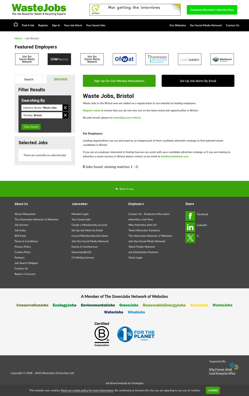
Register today (91, 110)
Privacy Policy (23, 246)
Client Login (135, 257)
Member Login (80, 214)
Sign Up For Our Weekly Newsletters (119, 81)
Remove (65, 108)
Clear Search (31, 126)
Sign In (56, 25)
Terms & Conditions (26, 241)
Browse (61, 79)
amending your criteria (127, 117)
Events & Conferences (85, 246)
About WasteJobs (25, 214)
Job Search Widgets (26, 263)
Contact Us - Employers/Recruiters (149, 214)
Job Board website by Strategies (124, 383)
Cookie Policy (23, 252)
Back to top (126, 188)
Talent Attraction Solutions (144, 230)
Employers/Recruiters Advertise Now (212, 9)
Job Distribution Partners (143, 252)
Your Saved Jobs (95, 25)
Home (16, 24)
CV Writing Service (83, 257)
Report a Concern (25, 273)
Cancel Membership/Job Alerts (90, 235)
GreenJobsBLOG (81, 252)
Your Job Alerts (73, 25)
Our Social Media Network (206, 25)
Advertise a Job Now (140, 219)
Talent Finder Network (141, 246)
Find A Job (28, 25)
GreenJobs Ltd (64, 373)
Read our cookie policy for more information (87, 390)
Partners (20, 257)
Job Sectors (21, 224)
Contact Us (232, 25)
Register (43, 25)
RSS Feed (20, 235)
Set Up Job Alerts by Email (87, 230)
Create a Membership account (89, 224)
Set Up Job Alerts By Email (198, 81)
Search (28, 79)
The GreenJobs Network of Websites (37, 219)
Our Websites (177, 25)
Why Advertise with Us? (142, 224)
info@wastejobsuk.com (175, 156)
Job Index (20, 230)
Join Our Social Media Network (90, 241)
